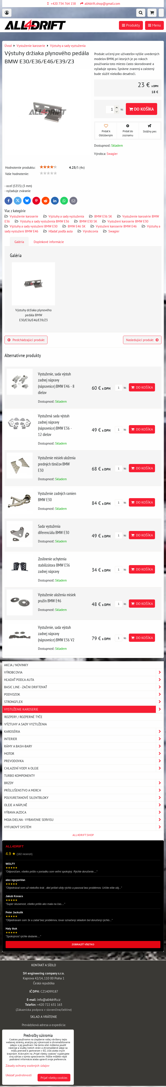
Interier (84, 738)
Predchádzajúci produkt (26, 340)
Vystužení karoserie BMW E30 (128, 221)
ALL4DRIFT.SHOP (83, 835)
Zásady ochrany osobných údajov (27, 1065)
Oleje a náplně (84, 805)
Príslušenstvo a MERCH (84, 790)
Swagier (113, 231)
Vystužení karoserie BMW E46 (116, 226)
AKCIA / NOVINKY (16, 665)
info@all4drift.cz (48, 999)
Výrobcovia (90, 231)
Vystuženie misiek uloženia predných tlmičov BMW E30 (57, 464)
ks (120, 387)
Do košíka (141, 109)
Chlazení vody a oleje (84, 768)
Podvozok (84, 694)
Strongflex (84, 701)
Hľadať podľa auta (61, 231)
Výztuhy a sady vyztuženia (66, 216)
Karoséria (84, 731)
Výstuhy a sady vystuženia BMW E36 (44, 221)
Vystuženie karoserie (24, 216)
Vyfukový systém (84, 827)
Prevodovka (84, 760)
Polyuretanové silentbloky (84, 797)
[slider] (48, 167)
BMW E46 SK (76, 226)
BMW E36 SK (103, 216)
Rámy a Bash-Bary (84, 746)
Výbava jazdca (84, 812)
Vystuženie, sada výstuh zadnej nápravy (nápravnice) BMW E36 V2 (56, 633)
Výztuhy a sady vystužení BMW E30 (33, 226)
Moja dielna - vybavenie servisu (84, 819)
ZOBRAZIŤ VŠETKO (83, 944)
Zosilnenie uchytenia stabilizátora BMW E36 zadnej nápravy (54, 565)
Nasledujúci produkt (142, 340)
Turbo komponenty (19, 775)
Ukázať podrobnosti (19, 1075)
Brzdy (84, 783)
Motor (84, 753)
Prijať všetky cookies (54, 1078)
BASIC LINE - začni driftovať (84, 687)
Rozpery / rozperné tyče (23, 717)
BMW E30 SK (88, 221)
